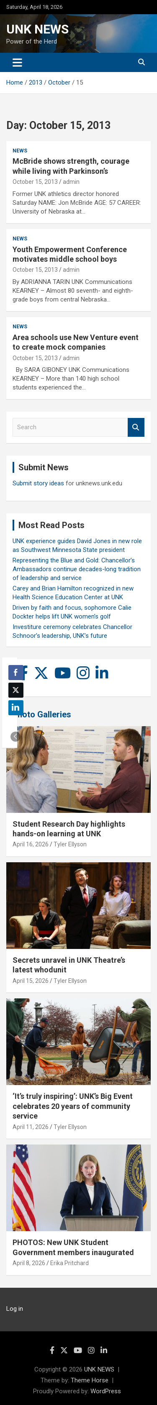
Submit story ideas (38, 483)
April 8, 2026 (29, 1263)
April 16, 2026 (31, 844)
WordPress (105, 1391)
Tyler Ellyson (70, 844)
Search (136, 427)
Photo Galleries (41, 714)
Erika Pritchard (69, 1263)
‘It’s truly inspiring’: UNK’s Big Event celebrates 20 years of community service (73, 1106)
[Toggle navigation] (17, 62)
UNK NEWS (37, 29)
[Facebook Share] (15, 672)
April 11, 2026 (31, 1127)
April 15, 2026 (31, 980)
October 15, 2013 (35, 181)
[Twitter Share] (15, 690)
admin (71, 181)
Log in (14, 1308)
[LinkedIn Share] (15, 707)
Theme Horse (89, 1380)
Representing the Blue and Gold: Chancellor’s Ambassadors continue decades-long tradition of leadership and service (77, 569)
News (20, 151)
